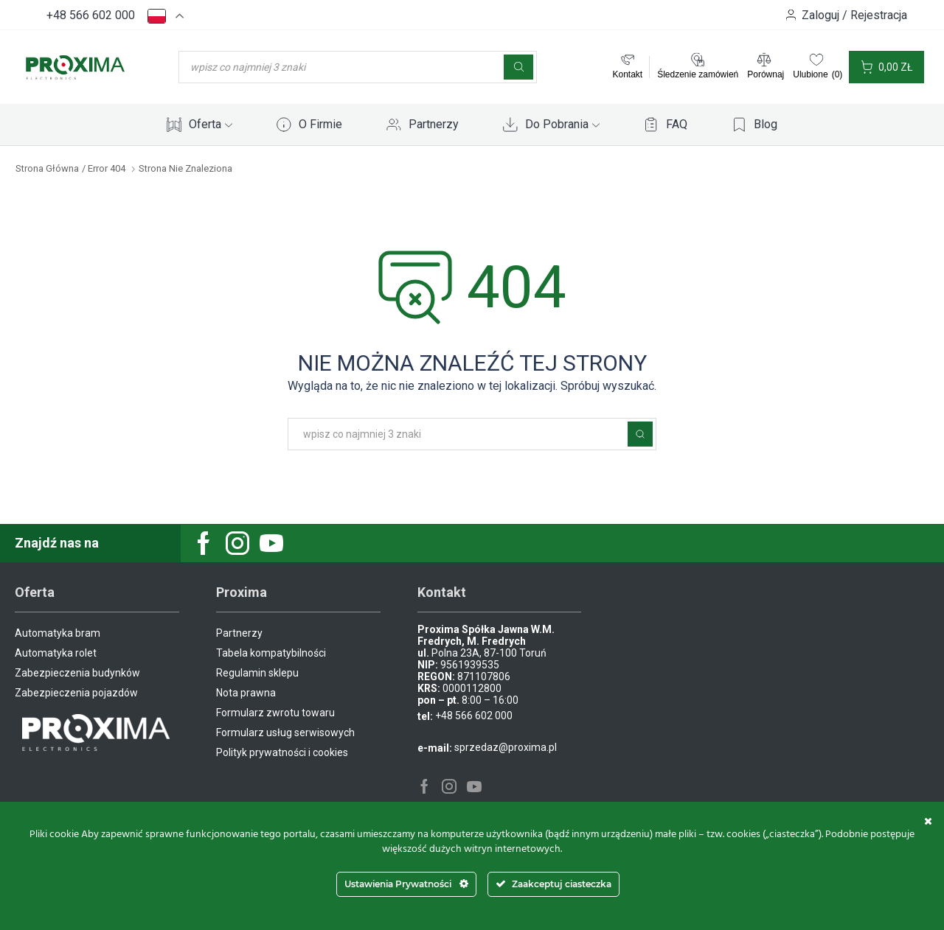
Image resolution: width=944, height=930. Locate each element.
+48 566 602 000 (90, 15)
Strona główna (47, 168)
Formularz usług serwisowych (285, 732)
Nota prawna (246, 693)
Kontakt (627, 74)
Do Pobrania (562, 124)
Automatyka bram (57, 633)
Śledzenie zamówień (697, 74)
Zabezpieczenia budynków (77, 673)
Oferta (210, 124)
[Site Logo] (75, 66)
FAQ (676, 124)
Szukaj (640, 434)
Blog (765, 124)
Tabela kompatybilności (271, 653)
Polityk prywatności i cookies (282, 752)
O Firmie (320, 124)
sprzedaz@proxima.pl (505, 747)
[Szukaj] (518, 67)
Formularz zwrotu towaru (275, 713)
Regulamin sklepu (257, 673)
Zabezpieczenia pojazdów (76, 693)
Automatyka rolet (56, 653)
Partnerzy (434, 124)
